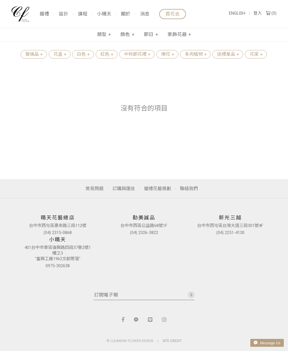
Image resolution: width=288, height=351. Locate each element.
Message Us (267, 343)
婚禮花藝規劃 (157, 188)
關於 (125, 14)
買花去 (172, 14)
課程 (82, 14)
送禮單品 (227, 54)
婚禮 (44, 14)
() (271, 13)
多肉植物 (195, 54)
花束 (256, 54)
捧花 (167, 54)
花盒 (59, 54)
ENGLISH (237, 13)
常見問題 (95, 188)
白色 (83, 54)
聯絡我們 (189, 188)
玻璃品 (33, 54)
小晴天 (104, 14)
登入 (257, 13)
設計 (63, 14)
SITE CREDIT (172, 341)
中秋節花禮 (137, 54)
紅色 (106, 54)
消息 (145, 14)
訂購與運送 (123, 188)
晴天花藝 (21, 14)
